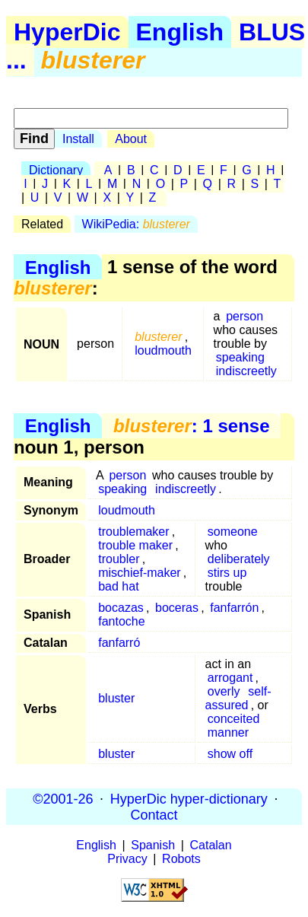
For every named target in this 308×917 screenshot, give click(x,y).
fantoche (121, 621)
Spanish (153, 845)
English (180, 32)
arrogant (230, 677)
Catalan (211, 845)
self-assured (238, 698)
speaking (240, 357)
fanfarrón (234, 607)
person (244, 316)
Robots (181, 858)
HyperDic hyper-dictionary (189, 798)
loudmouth (163, 350)
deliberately (239, 558)
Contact (153, 814)
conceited (234, 718)
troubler (118, 558)
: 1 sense (191, 426)
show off (230, 753)
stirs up (227, 572)
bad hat (118, 586)
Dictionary (56, 170)
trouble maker (135, 545)
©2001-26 (63, 798)
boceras (176, 607)
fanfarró (119, 642)
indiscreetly (246, 371)
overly (224, 691)
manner (228, 732)
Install (78, 138)
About (131, 138)
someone (233, 531)
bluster (116, 698)
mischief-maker (139, 572)
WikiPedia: (136, 224)
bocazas (121, 607)
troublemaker (133, 531)
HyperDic (67, 32)
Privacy (127, 858)
